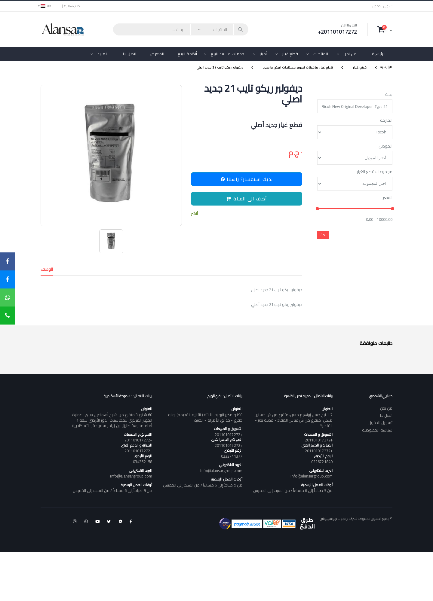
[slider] (317, 209)
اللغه (47, 6)
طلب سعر (73, 6)
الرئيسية (379, 53)
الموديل (385, 146)
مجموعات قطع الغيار (374, 172)
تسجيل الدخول (382, 6)
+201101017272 (319, 440)
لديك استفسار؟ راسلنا (247, 179)
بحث (388, 95)
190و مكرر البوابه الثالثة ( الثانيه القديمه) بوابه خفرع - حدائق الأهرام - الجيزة (205, 417)
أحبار (263, 53)
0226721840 (322, 461)
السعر (387, 198)
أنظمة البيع (187, 53)
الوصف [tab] (47, 269)
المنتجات (320, 53)
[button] (384, 29)
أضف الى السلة (246, 198)
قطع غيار (290, 53)
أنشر (194, 214)
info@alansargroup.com (311, 476)
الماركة (386, 120)
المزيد (102, 53)
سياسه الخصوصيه (377, 430)
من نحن (350, 53)
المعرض (157, 53)
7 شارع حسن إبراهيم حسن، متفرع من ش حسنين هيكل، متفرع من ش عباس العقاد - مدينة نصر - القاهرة (293, 420)
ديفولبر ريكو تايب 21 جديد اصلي (220, 67)
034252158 (142, 461)
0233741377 (231, 456)
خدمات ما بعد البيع (227, 53)
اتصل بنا (129, 53)
